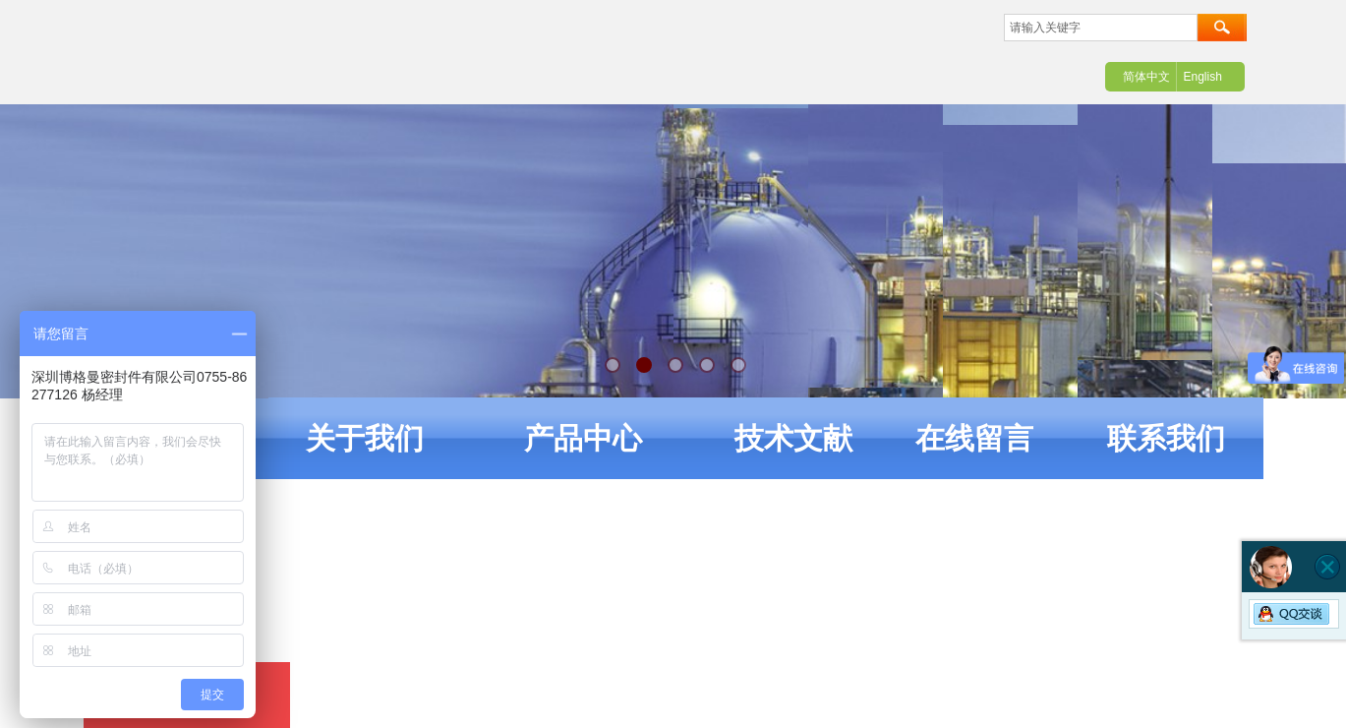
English (1202, 77)
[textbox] (1101, 27)
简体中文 (1146, 77)
